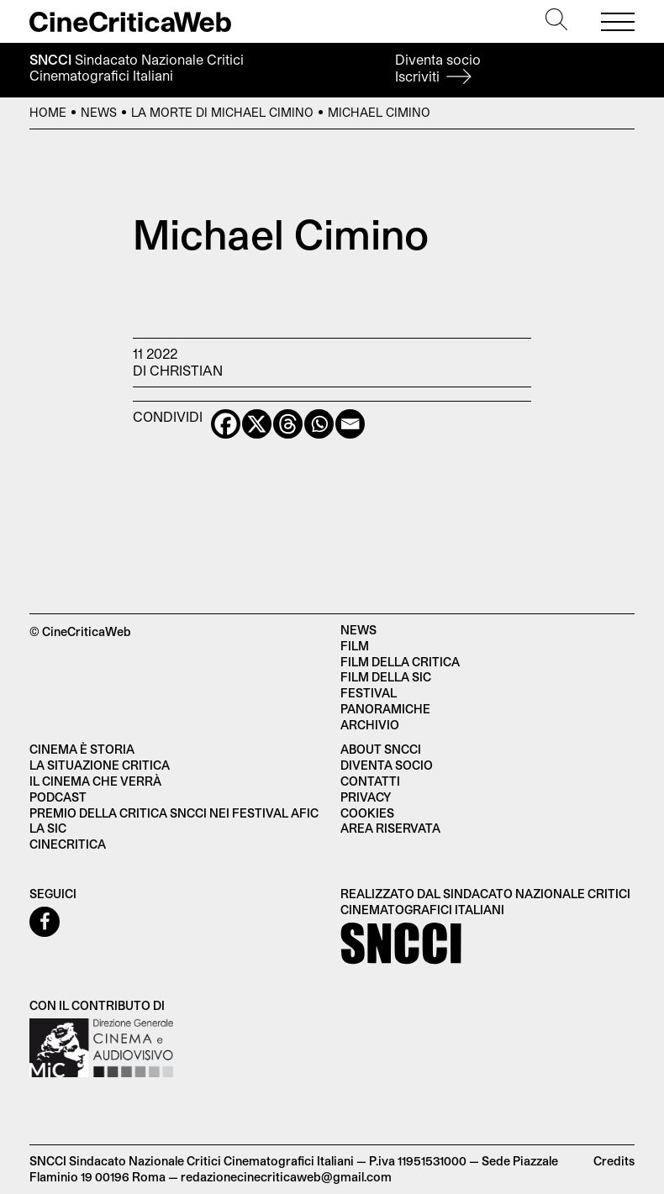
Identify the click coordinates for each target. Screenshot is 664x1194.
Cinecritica (67, 844)
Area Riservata (390, 828)
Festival (368, 693)
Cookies (367, 813)
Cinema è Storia (81, 749)
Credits (614, 1161)
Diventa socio (438, 67)
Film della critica (400, 662)
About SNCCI (380, 749)
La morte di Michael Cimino (222, 112)
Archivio (369, 725)
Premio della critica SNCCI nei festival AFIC (174, 813)
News (99, 112)
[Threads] (288, 424)
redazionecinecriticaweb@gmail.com (286, 1177)
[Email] (350, 424)
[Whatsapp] (319, 424)
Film (354, 646)
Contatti (370, 781)
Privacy (365, 797)
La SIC (47, 828)
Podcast (58, 797)
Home (47, 112)
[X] (256, 424)
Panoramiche (385, 709)
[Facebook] (225, 424)
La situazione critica (99, 765)
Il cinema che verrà (95, 781)
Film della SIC (385, 677)
